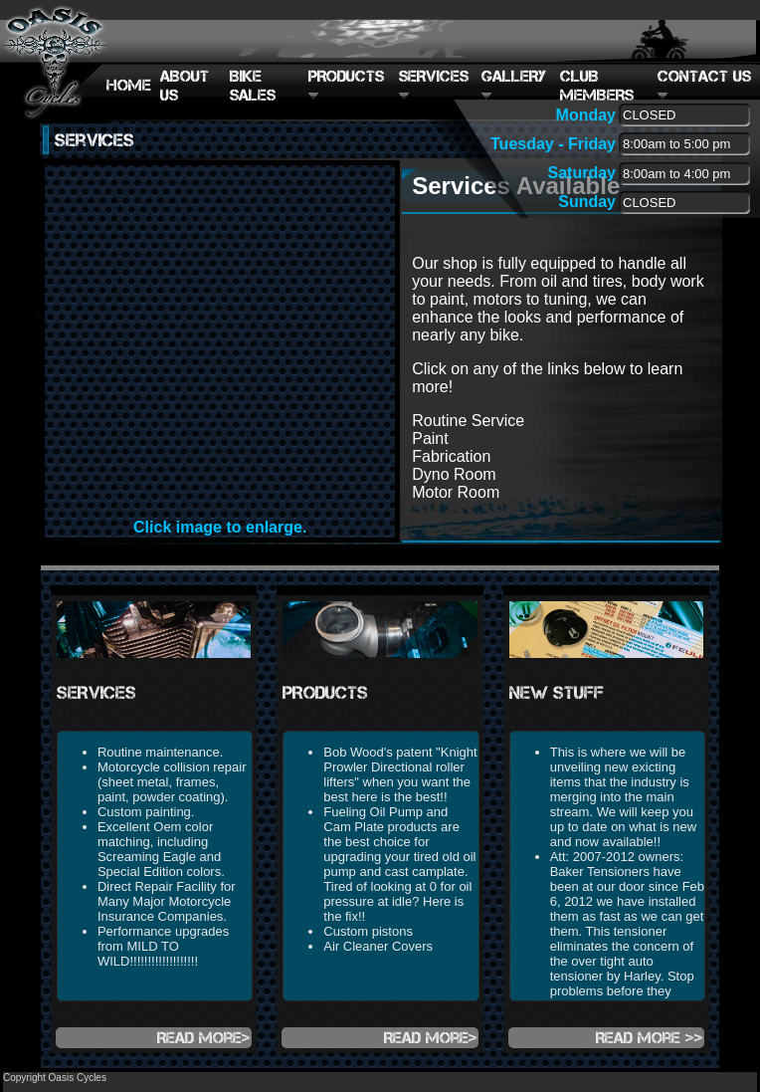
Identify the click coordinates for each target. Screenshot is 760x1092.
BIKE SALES (253, 86)
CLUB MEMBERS (597, 86)
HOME (128, 85)
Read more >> (649, 1037)
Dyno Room (453, 474)
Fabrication (451, 456)
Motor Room (455, 492)
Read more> (204, 1037)
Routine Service (468, 420)
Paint (430, 438)
